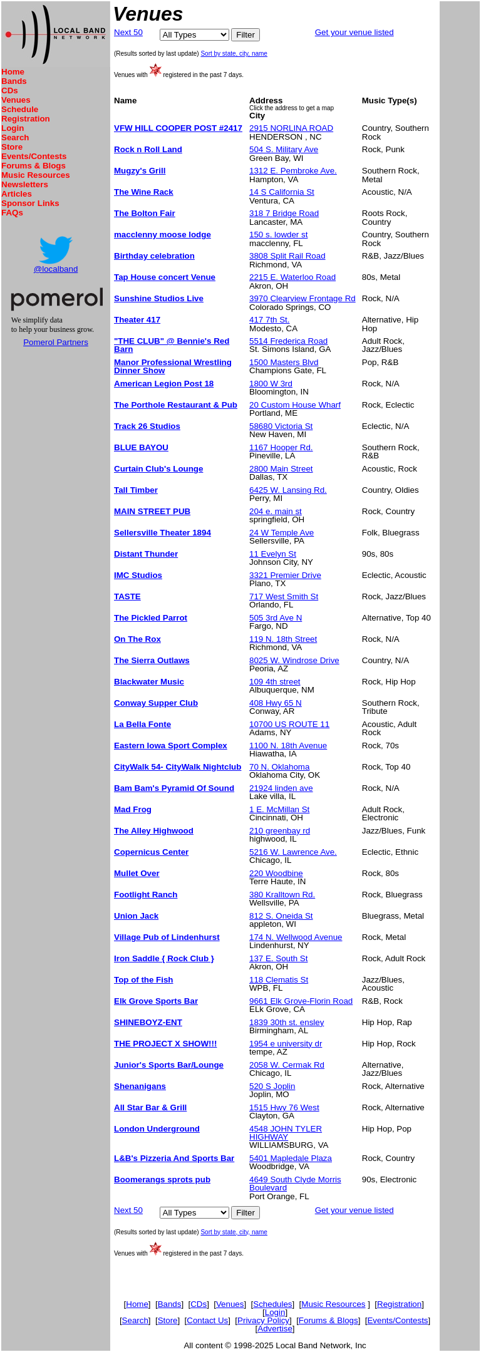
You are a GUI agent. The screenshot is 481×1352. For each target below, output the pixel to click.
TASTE (127, 596)
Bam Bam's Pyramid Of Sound (174, 788)
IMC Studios (138, 575)
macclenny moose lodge (162, 234)
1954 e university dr (285, 1043)
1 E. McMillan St (279, 809)
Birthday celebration (154, 256)
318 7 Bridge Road (284, 213)
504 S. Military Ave (283, 149)
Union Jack (136, 916)
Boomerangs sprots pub (162, 1179)
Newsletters (24, 184)
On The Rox (137, 639)
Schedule (19, 109)
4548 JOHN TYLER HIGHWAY (285, 1133)
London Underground (157, 1128)
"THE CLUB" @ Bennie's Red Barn (171, 345)
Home (12, 71)
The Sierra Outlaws (152, 660)
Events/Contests (33, 156)
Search (15, 137)
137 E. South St (278, 958)
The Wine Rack (143, 192)
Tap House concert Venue (164, 277)
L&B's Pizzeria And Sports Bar (174, 1158)
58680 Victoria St (281, 426)
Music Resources (35, 175)
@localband (56, 269)
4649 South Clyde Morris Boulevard (295, 1183)
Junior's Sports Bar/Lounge (169, 1065)
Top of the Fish (143, 979)
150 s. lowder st (278, 234)
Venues (16, 100)
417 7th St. (269, 319)
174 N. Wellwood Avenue (295, 937)
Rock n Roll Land (148, 149)
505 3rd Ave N (275, 617)
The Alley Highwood (154, 830)
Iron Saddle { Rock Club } (164, 958)
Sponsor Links (30, 203)
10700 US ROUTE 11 (289, 724)
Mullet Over (137, 873)
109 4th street (275, 681)
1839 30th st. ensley (286, 1022)
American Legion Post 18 (164, 383)
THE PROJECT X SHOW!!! (165, 1043)
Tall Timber (136, 490)
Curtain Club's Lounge (158, 468)
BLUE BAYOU (141, 447)
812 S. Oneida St (281, 916)
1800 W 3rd (270, 383)
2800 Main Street (281, 468)
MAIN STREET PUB (152, 511)
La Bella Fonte (142, 724)
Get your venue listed (354, 32)
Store (12, 147)
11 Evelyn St (272, 554)
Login (12, 128)
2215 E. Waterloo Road (292, 277)
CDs (9, 90)
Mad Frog (133, 809)
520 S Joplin (272, 1086)
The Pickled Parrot (150, 617)
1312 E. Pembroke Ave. (293, 170)
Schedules (272, 1304)
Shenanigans (140, 1086)
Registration (25, 118)
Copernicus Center (151, 852)
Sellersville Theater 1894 (162, 532)
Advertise (274, 1328)
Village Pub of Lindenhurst (167, 937)
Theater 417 (137, 319)
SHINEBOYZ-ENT (148, 1022)
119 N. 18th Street (283, 639)
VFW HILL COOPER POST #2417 (178, 128)
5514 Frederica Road (288, 341)
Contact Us (207, 1320)
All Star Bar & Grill (150, 1107)
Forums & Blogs (33, 165)
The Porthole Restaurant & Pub (175, 405)
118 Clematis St (278, 979)
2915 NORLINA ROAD (291, 128)
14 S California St (281, 192)
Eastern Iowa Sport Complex (170, 745)
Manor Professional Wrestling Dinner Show (173, 366)
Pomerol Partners (55, 342)
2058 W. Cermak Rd (286, 1065)
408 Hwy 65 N (275, 703)
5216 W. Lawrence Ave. (293, 852)
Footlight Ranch (145, 894)
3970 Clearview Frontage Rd (302, 298)
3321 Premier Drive (285, 575)
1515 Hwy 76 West (284, 1107)
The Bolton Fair (144, 213)
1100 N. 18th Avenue (288, 745)
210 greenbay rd (279, 830)
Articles (16, 194)
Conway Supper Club (156, 703)
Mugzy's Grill (139, 170)
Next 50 (128, 32)
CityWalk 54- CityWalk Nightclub (177, 766)
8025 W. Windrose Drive (294, 660)
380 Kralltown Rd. (282, 894)
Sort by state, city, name (233, 53)
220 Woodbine (276, 873)
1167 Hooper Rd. (281, 447)
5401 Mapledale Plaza (290, 1158)
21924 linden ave (281, 788)
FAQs (12, 212)
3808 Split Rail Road (287, 256)
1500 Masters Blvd (283, 362)
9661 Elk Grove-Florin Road (301, 1001)
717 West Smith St (283, 596)
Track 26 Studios (147, 426)
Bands (14, 81)
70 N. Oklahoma (279, 766)
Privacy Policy (263, 1320)
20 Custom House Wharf (295, 405)
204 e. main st (275, 511)
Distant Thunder (146, 554)
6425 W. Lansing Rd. (288, 490)
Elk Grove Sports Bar (156, 1001)
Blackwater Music (149, 681)
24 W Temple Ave (281, 532)
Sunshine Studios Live (159, 298)
